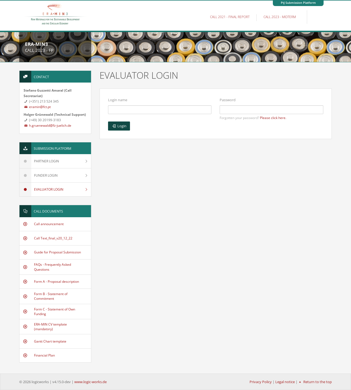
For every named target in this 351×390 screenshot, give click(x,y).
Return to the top (315, 381)
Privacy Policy (261, 381)
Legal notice (285, 381)
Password (228, 99)
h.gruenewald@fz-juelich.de (47, 125)
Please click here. (273, 117)
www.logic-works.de (90, 381)
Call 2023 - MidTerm (280, 17)
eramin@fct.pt (37, 106)
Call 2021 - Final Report (230, 17)
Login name (117, 99)
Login (119, 125)
